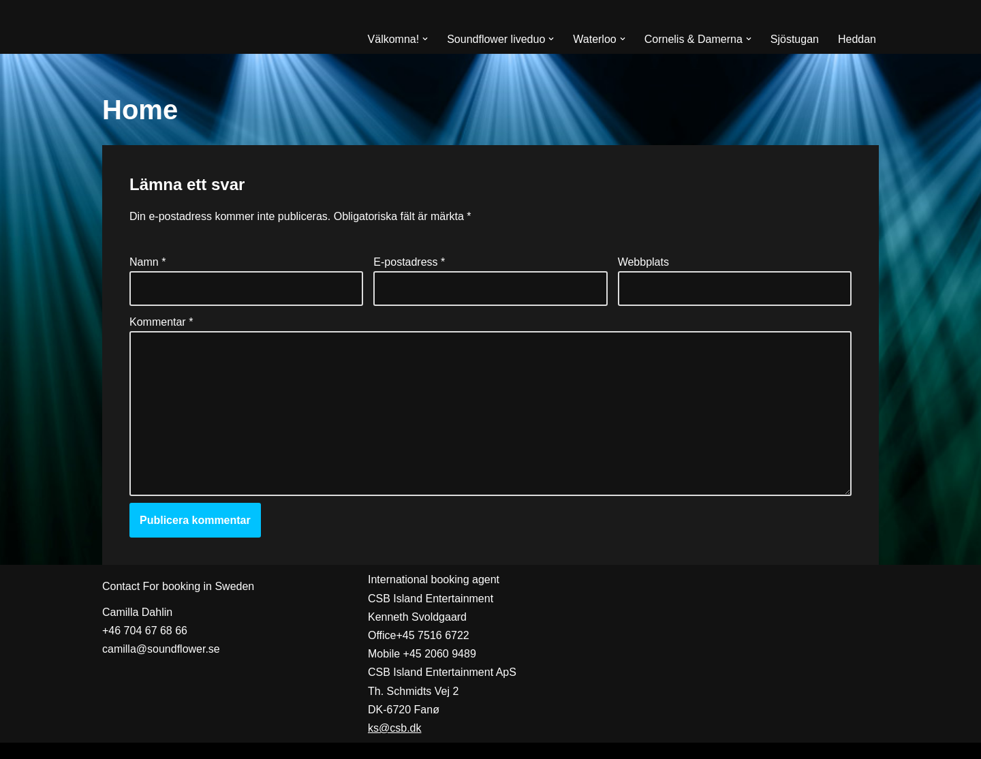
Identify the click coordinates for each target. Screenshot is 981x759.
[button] (425, 39)
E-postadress (409, 262)
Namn (147, 262)
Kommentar (161, 322)
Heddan (857, 39)
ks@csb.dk (394, 728)
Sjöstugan (794, 39)
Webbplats (643, 262)
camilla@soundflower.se (161, 649)
